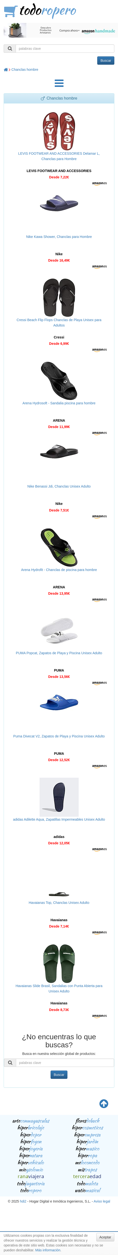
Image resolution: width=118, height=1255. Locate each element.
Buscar (105, 60)
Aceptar (105, 1237)
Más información (47, 1250)
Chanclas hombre (24, 69)
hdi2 (23, 1201)
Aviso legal (102, 1201)
